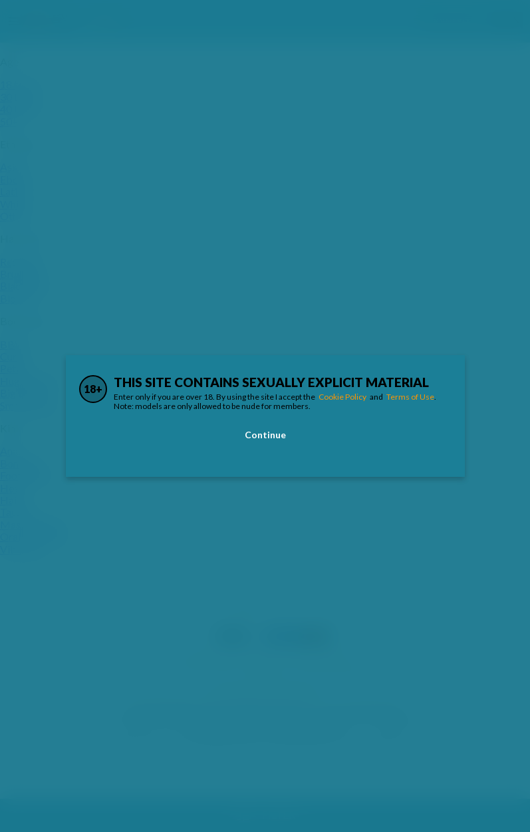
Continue (265, 434)
